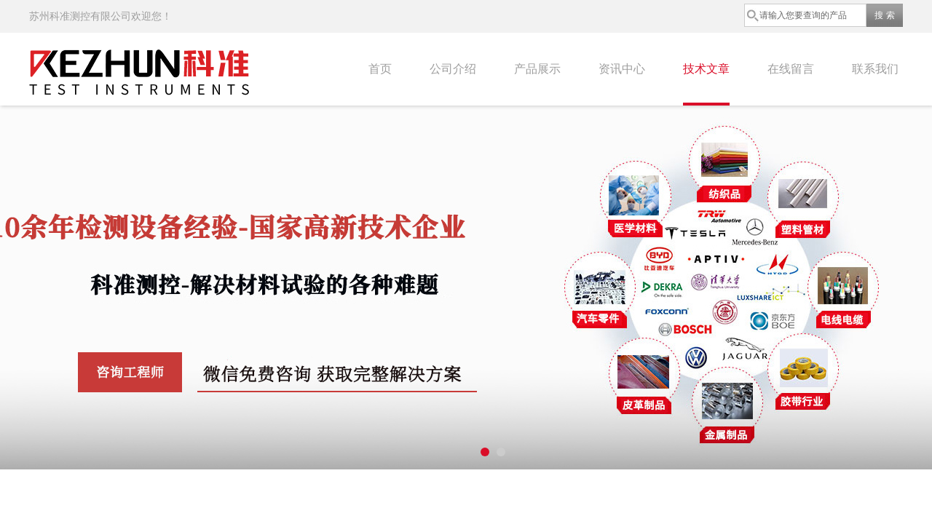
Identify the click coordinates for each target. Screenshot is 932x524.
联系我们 (875, 69)
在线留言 (790, 69)
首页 (380, 69)
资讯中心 (622, 69)
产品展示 (537, 69)
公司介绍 (453, 69)
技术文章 (706, 69)
